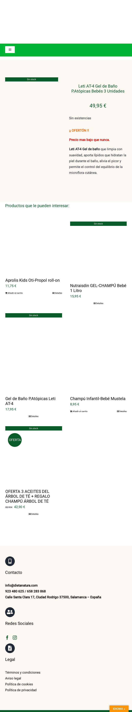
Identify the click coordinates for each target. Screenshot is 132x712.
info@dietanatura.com (21, 572)
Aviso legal (13, 665)
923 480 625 (14, 578)
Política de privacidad (21, 677)
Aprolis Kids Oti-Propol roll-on (32, 268)
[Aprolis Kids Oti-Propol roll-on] (33, 234)
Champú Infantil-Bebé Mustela (97, 386)
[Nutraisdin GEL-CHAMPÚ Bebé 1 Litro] (98, 237)
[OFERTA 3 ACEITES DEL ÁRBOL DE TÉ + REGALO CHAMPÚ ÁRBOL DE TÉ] (33, 442)
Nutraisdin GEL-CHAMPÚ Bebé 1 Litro (98, 275)
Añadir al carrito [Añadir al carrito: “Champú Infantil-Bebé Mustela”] (80, 398)
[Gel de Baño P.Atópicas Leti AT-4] (33, 339)
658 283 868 (36, 578)
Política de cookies (19, 671)
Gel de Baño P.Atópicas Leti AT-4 (30, 388)
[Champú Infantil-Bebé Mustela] (98, 339)
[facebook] (7, 625)
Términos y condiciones (22, 659)
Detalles (58, 280)
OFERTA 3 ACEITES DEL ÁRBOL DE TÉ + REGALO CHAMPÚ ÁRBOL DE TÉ (27, 484)
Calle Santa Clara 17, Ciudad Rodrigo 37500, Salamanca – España (53, 584)
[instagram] (15, 625)
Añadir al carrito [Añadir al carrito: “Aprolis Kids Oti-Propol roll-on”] (15, 280)
